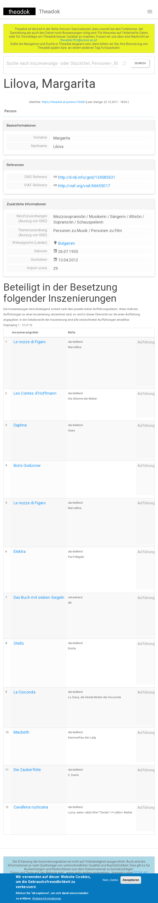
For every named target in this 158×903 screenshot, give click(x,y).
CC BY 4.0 (141, 872)
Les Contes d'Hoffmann (35, 393)
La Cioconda (24, 692)
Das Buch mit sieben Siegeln (39, 597)
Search (140, 63)
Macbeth (21, 732)
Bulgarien (66, 243)
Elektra (20, 551)
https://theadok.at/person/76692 (63, 102)
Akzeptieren (130, 883)
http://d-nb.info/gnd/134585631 (86, 177)
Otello (19, 643)
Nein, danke (110, 883)
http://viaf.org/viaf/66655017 (84, 185)
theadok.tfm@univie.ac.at (79, 40)
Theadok (49, 11)
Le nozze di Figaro (30, 341)
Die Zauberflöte (27, 769)
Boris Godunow (27, 465)
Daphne (20, 425)
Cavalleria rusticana (31, 807)
